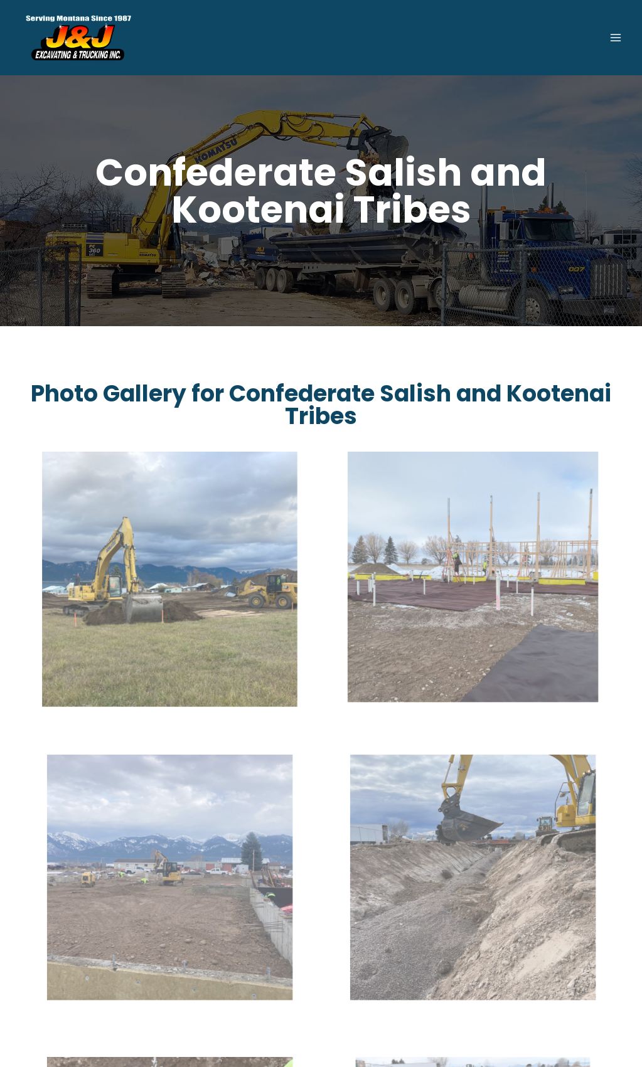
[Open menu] (615, 37)
